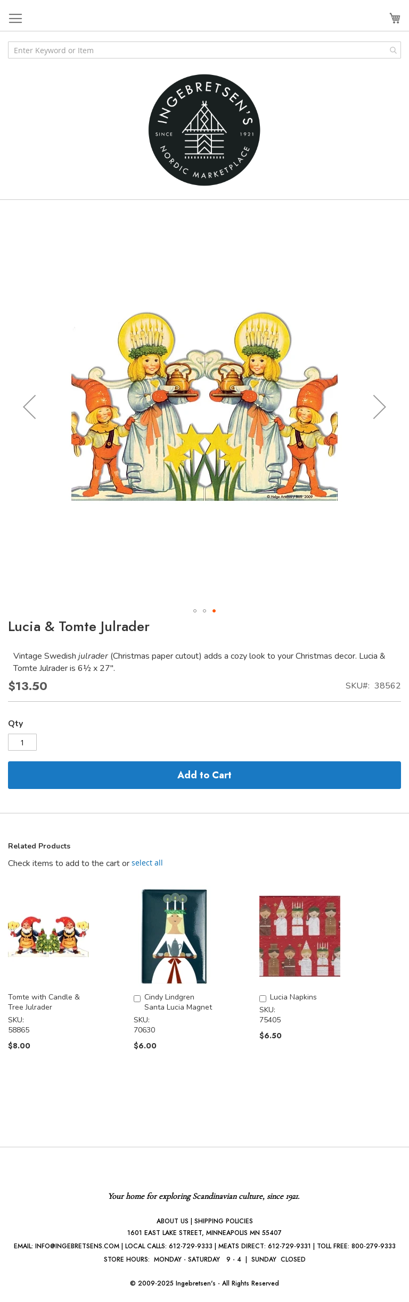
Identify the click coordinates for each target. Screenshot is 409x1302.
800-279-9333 (373, 1246)
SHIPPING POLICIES (223, 1221)
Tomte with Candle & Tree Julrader (44, 1002)
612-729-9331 (289, 1246)
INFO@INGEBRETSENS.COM (77, 1246)
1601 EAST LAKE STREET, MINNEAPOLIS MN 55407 (204, 1233)
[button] (29, 407)
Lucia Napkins (293, 997)
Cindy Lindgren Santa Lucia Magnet (178, 1002)
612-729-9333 (190, 1246)
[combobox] (204, 49)
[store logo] (204, 130)
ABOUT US (173, 1221)
